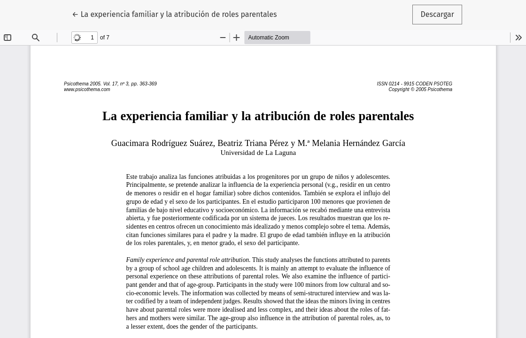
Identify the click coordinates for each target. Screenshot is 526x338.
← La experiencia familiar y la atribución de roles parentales (174, 13)
